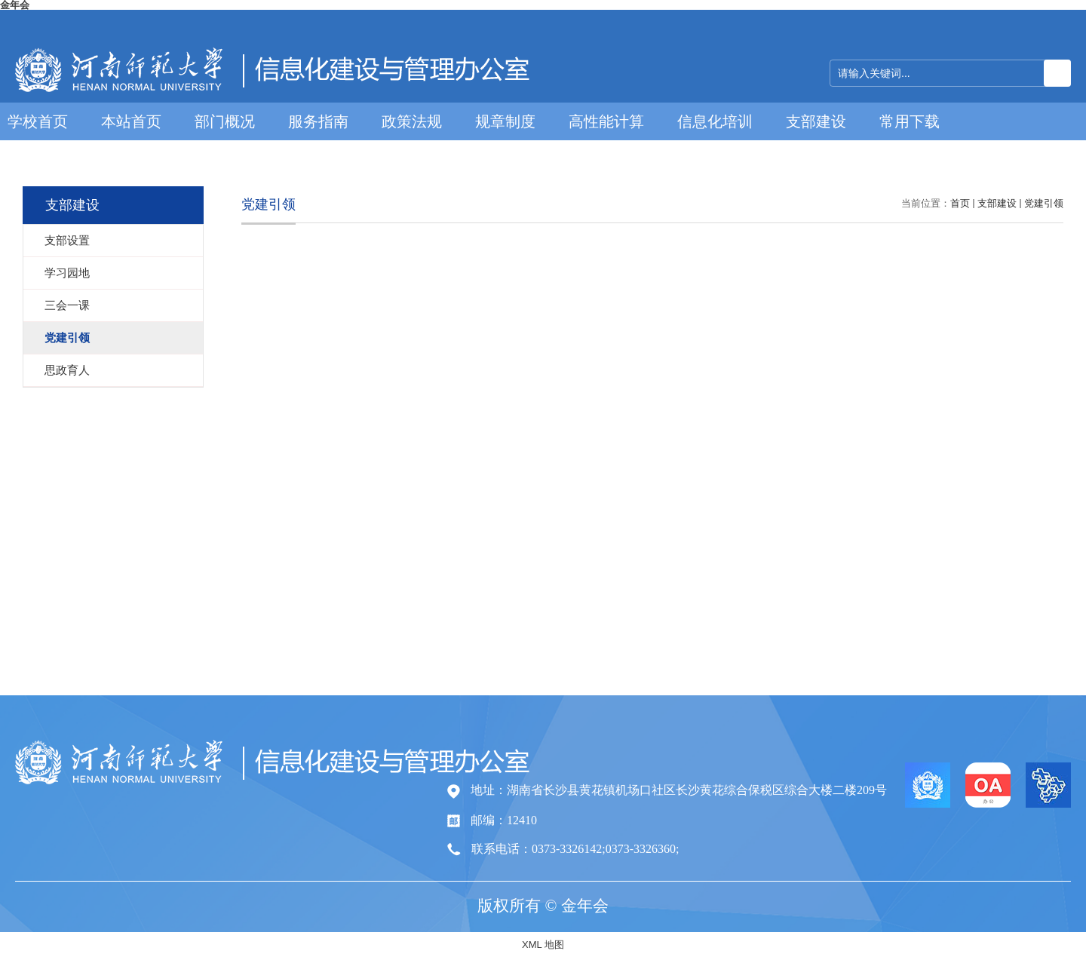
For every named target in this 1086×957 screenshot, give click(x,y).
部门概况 (225, 121)
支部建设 (816, 121)
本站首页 (131, 121)
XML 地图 (543, 944)
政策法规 (412, 121)
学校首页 (38, 121)
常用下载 (909, 121)
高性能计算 (606, 121)
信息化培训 (715, 121)
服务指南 (318, 121)
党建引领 (1043, 203)
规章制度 (505, 121)
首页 (960, 203)
